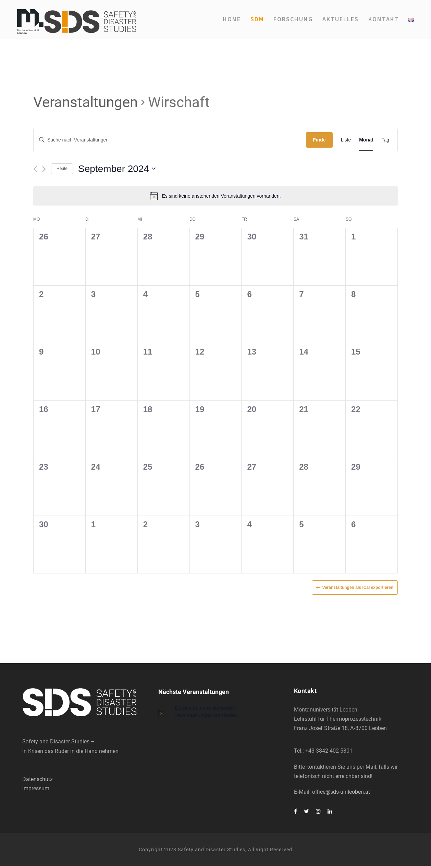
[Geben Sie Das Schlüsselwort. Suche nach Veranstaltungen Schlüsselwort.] (170, 140)
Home (232, 19)
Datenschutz (37, 779)
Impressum (35, 788)
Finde (319, 140)
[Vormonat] (35, 169)
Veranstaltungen (85, 102)
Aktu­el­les (340, 19)
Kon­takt (383, 19)
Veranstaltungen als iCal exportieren (354, 587)
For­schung (293, 19)
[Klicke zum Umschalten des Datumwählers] (117, 169)
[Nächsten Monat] (44, 169)
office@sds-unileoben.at (341, 792)
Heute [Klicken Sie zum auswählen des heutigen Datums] (62, 168)
